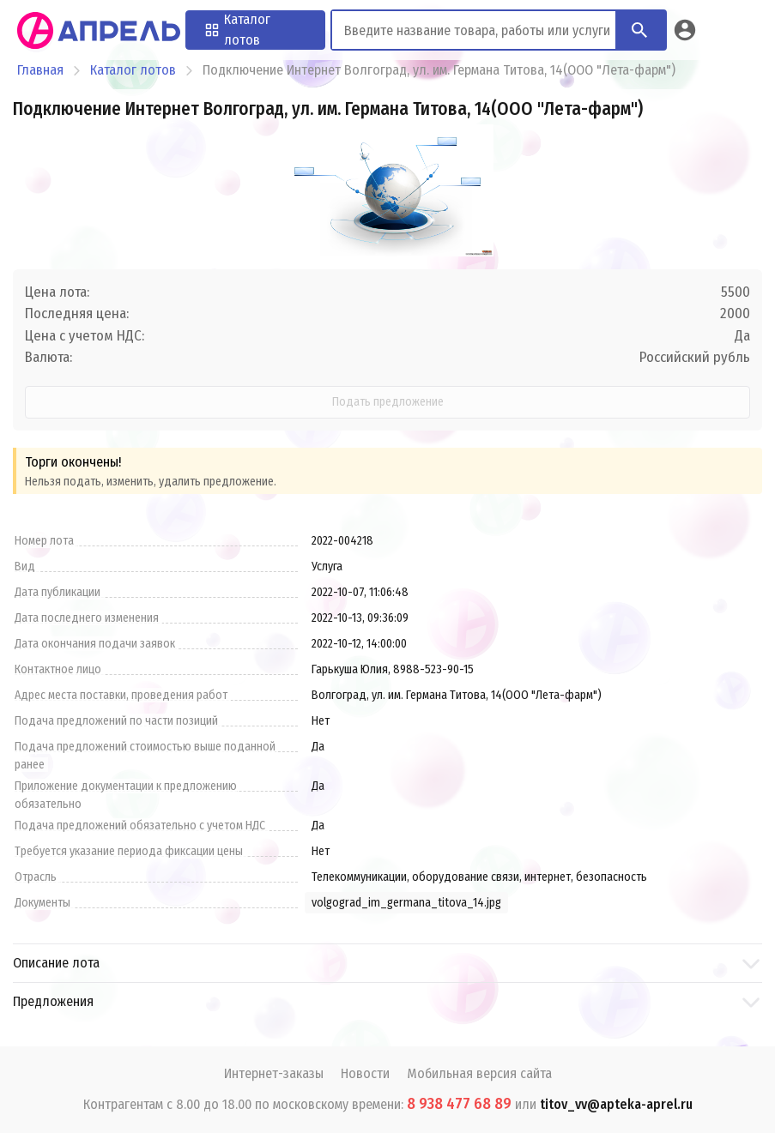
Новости (365, 1073)
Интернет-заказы (274, 1073)
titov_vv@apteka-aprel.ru (616, 1104)
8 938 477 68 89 (459, 1103)
